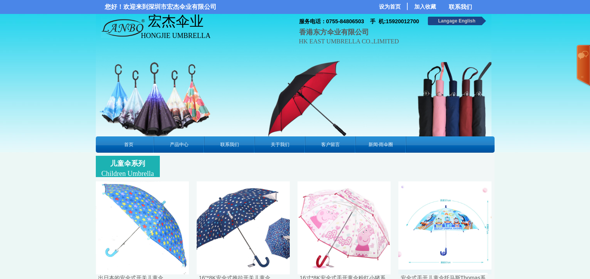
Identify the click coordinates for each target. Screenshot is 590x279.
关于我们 (280, 144)
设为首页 (390, 7)
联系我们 (229, 144)
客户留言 (330, 144)
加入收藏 (425, 7)
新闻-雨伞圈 (381, 144)
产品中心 (179, 144)
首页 (128, 144)
